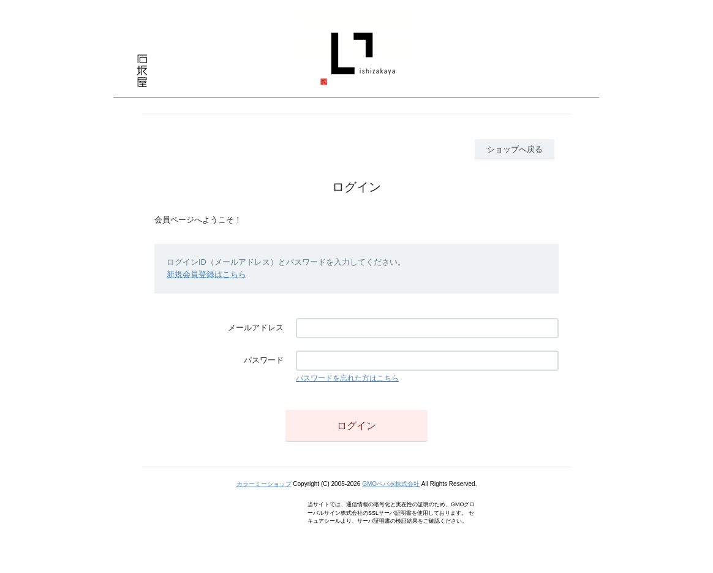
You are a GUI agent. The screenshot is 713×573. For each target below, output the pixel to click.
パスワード (264, 360)
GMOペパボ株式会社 (391, 483)
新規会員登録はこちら (206, 274)
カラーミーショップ (264, 483)
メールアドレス (256, 327)
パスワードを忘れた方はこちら (347, 378)
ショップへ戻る (515, 149)
